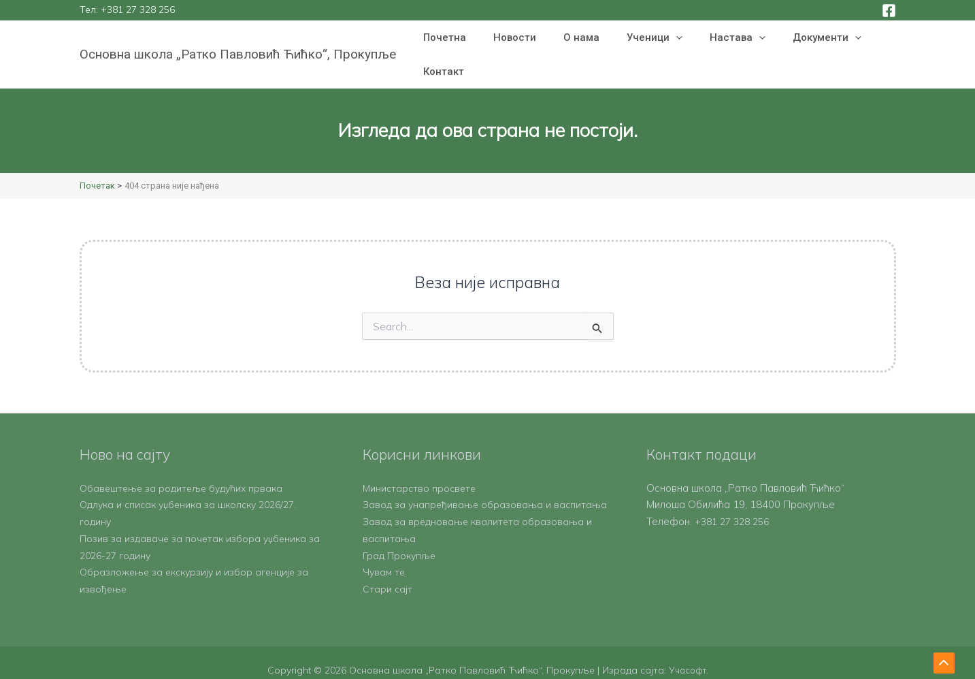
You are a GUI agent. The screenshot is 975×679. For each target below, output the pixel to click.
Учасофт (687, 655)
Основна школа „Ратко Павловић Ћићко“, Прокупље (238, 38)
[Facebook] (889, 10)
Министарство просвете (421, 455)
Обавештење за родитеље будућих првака (185, 455)
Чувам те (385, 557)
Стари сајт (388, 573)
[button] (652, 39)
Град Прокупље (401, 540)
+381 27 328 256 (138, 9)
